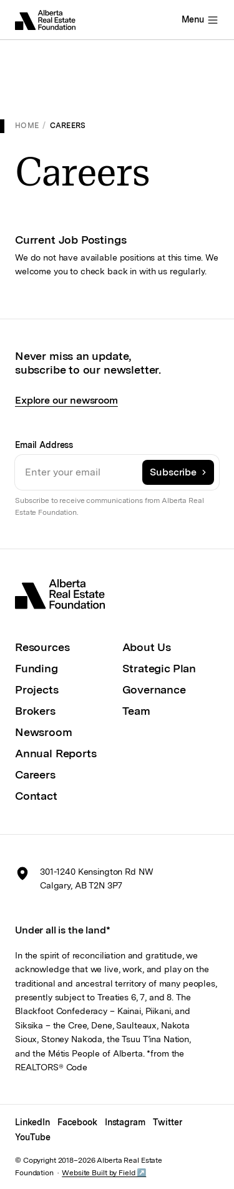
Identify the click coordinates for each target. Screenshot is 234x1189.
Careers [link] (68, 125)
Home (27, 125)
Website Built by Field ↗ (104, 1172)
